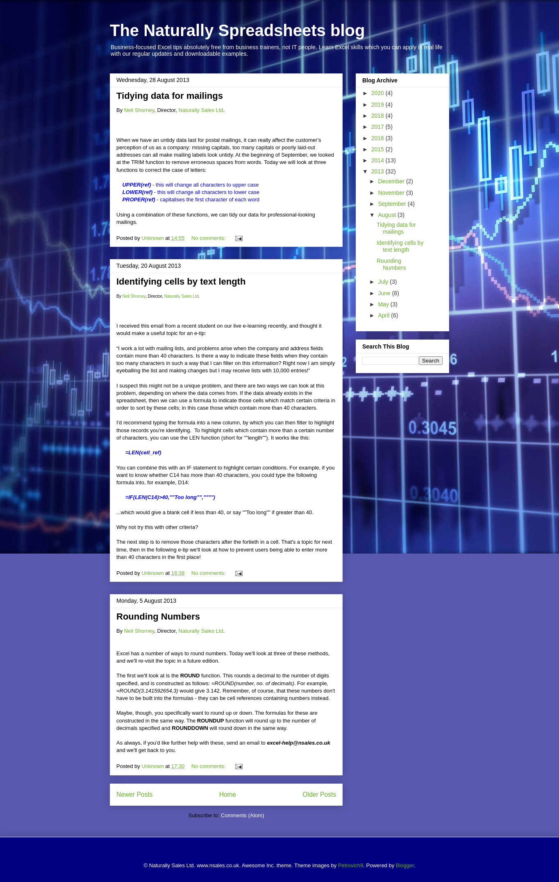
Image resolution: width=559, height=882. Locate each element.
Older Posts (319, 794)
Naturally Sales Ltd (201, 110)
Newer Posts (134, 794)
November (392, 192)
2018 (378, 115)
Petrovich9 (350, 865)
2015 (378, 149)
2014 (378, 160)
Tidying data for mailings (169, 96)
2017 (378, 126)
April (384, 315)
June (385, 293)
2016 (378, 138)
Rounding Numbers (158, 616)
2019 (378, 104)
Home (227, 794)
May (384, 304)
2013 (378, 171)
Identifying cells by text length (180, 281)
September (392, 204)
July (384, 281)
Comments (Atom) (242, 815)
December (392, 181)
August (387, 215)
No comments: (209, 238)
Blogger (405, 865)
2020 (378, 93)
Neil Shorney (139, 110)
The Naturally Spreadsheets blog (237, 30)
